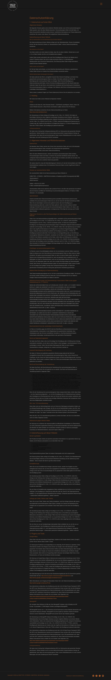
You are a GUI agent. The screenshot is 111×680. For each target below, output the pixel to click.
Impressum (69, 675)
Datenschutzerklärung (78, 675)
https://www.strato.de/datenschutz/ (38, 112)
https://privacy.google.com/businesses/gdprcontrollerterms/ (56, 575)
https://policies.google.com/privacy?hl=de (40, 583)
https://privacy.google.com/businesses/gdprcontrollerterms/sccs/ (46, 577)
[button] (101, 4)
